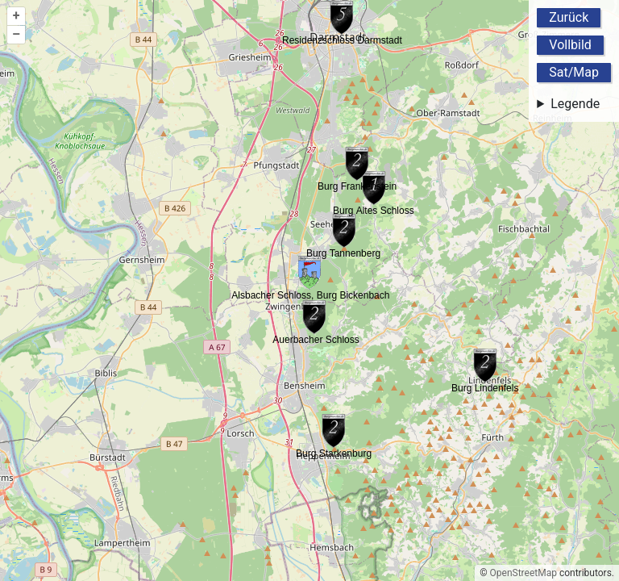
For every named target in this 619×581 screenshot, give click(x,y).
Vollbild (570, 44)
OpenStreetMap (523, 573)
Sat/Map (574, 72)
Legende (575, 103)
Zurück (568, 17)
